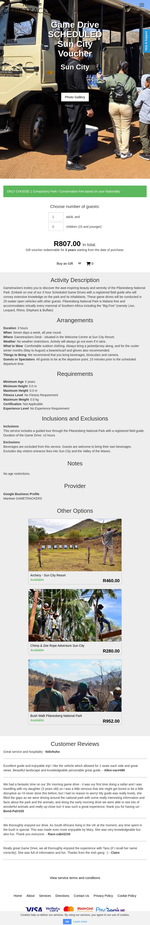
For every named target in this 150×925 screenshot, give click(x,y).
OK (67, 921)
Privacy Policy (103, 896)
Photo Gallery (75, 97)
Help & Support (146, 40)
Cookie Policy (127, 896)
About (30, 896)
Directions (62, 896)
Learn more (80, 921)
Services (45, 896)
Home (18, 896)
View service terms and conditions (75, 878)
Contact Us (81, 896)
